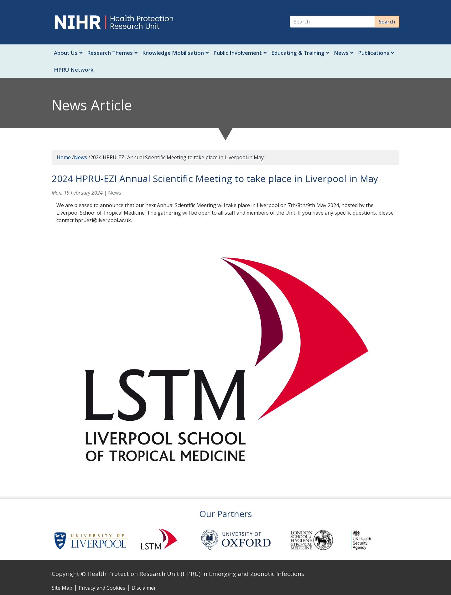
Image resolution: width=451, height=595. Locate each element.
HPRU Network (73, 69)
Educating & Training (300, 52)
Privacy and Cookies (102, 587)
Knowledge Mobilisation (175, 52)
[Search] (332, 22)
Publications (376, 52)
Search (387, 21)
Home (64, 157)
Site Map (62, 587)
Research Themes (112, 52)
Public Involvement (240, 52)
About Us (68, 52)
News (344, 52)
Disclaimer (144, 587)
